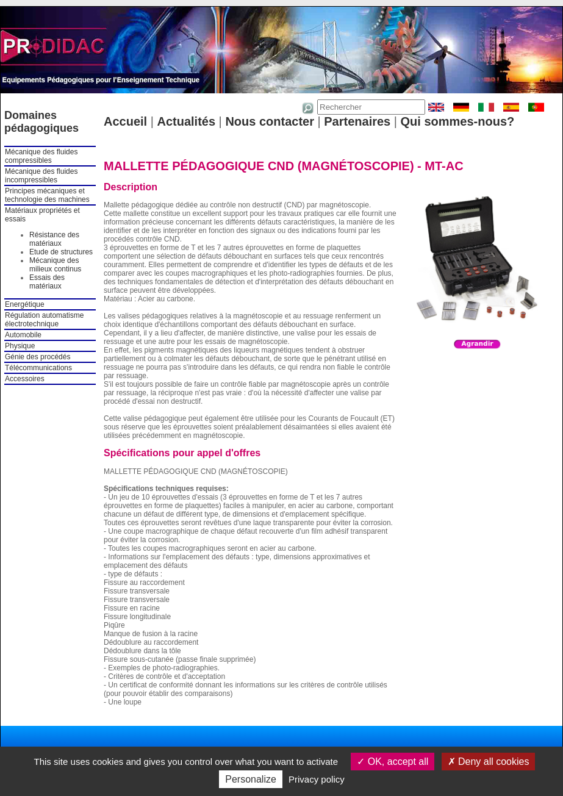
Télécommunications (38, 368)
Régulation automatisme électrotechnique (44, 319)
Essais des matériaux (47, 281)
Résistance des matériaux (54, 239)
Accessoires (25, 379)
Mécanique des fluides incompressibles (41, 175)
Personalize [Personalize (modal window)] (250, 779)
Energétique (25, 304)
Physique (20, 346)
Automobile (23, 335)
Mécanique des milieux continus (55, 264)
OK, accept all (392, 761)
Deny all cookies (488, 761)
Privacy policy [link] (317, 779)
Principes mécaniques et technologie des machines (47, 195)
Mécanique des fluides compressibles (41, 156)
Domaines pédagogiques (41, 121)
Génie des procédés (37, 357)
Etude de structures (61, 252)
